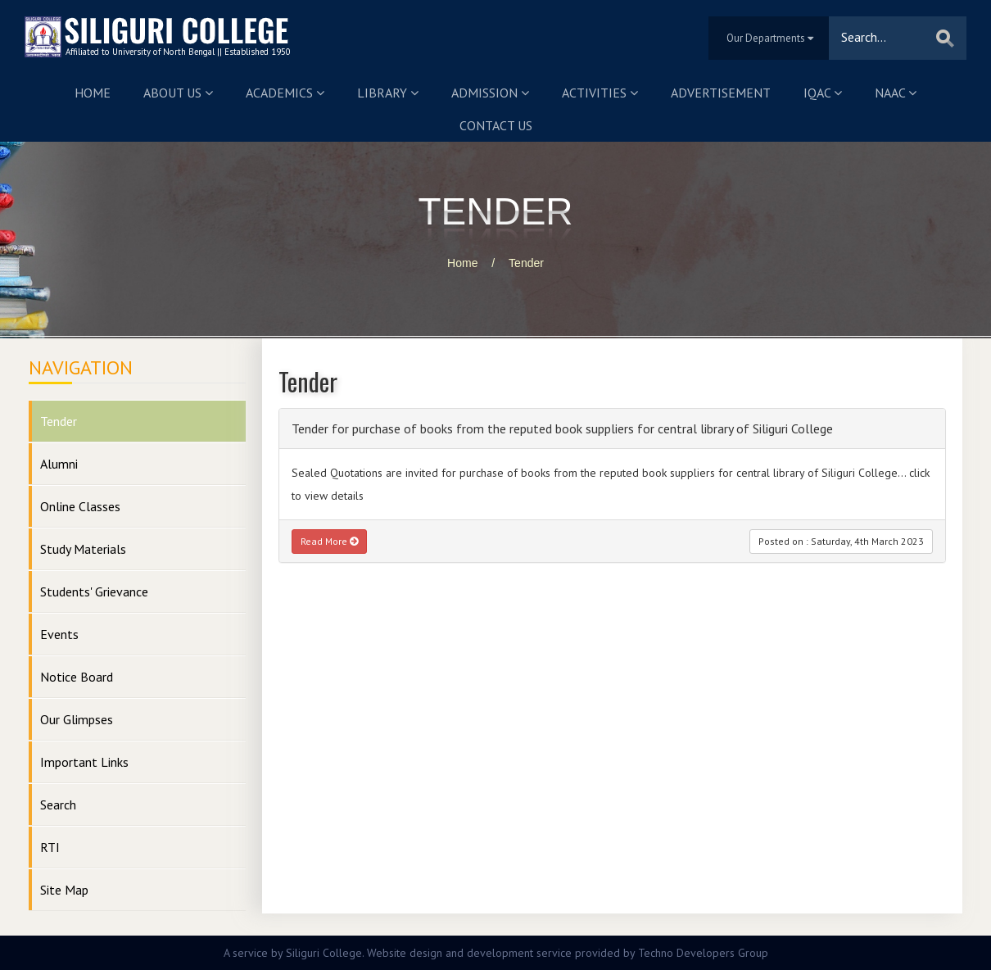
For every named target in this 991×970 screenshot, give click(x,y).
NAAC (895, 92)
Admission (490, 92)
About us (178, 92)
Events (59, 634)
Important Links (84, 762)
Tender (526, 263)
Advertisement (721, 92)
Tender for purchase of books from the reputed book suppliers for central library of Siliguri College (562, 428)
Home (93, 92)
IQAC (822, 92)
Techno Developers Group (703, 952)
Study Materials (83, 549)
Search (58, 804)
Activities (600, 92)
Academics (285, 92)
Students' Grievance (94, 591)
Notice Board (76, 677)
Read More (329, 541)
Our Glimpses (76, 719)
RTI (50, 847)
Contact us (495, 125)
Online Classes (80, 506)
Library (388, 92)
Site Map (64, 890)
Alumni (59, 464)
